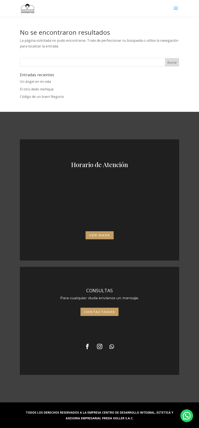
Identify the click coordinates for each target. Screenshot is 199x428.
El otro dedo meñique (37, 89)
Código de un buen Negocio (42, 96)
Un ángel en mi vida (35, 81)
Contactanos (99, 312)
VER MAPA (99, 235)
